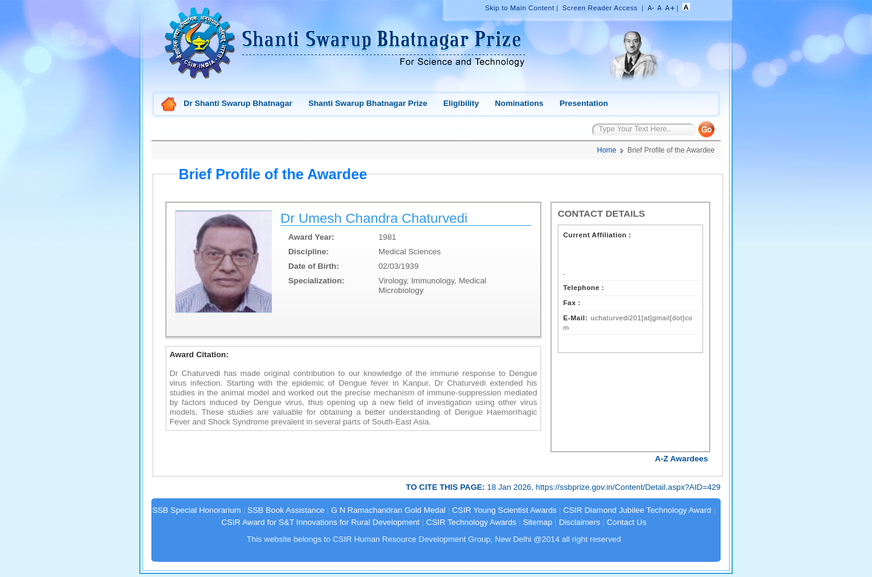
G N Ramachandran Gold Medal (388, 510)
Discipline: (308, 251)
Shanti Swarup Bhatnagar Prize (367, 103)
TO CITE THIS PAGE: (446, 487)
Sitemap (538, 522)
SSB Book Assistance (286, 510)
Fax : (572, 302)
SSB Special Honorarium (196, 510)
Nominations (519, 103)
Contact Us (626, 522)
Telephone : (583, 287)
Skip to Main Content (519, 8)
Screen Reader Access (600, 8)
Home (168, 105)
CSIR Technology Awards (471, 522)
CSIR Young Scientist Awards (504, 510)
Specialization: (316, 280)
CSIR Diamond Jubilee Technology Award (638, 510)
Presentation (584, 103)
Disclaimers (579, 522)
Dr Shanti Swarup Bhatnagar (237, 103)
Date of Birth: (313, 266)
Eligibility (461, 103)
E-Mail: (575, 317)
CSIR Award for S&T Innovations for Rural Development (320, 522)
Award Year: (311, 237)
